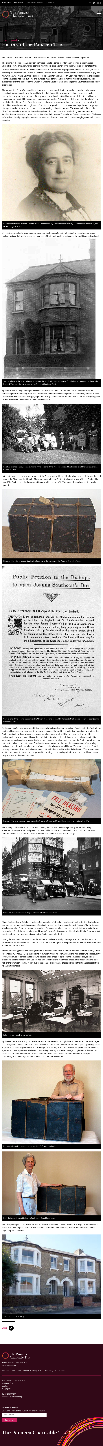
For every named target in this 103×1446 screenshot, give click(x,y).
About (14, 40)
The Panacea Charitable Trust (12, 2)
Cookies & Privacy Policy (33, 1370)
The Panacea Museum (35, 2)
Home (4, 40)
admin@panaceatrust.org (12, 1396)
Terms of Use (15, 1370)
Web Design (49, 1370)
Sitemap (5, 1370)
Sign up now (9, 1420)
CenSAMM (50, 2)
